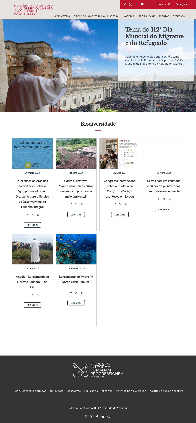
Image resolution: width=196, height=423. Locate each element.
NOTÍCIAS (129, 16)
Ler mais (32, 224)
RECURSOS (179, 16)
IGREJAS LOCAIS (146, 16)
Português (181, 4)
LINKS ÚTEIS (91, 391)
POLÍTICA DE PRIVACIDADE (131, 391)
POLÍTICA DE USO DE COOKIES (166, 391)
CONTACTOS (74, 391)
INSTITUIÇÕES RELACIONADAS (29, 391)
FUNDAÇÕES (57, 391)
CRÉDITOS (107, 391)
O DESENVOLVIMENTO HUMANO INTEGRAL (97, 16)
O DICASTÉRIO (62, 16)
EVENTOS (164, 16)
